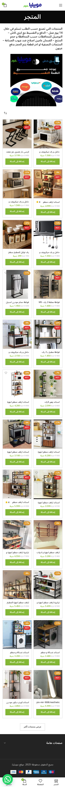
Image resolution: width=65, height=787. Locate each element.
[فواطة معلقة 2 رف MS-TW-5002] (48, 284)
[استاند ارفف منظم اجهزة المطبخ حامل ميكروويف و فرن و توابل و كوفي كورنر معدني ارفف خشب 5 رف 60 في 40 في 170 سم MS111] (48, 183)
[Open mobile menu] (60, 5)
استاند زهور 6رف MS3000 (52, 403)
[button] (48, 161)
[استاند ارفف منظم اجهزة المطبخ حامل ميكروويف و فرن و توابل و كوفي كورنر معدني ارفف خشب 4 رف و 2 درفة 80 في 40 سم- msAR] (48, 434)
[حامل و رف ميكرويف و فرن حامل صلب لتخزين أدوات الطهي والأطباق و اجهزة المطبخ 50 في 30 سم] (48, 134)
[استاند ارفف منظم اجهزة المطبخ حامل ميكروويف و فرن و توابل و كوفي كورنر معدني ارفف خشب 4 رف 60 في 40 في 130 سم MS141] (48, 484)
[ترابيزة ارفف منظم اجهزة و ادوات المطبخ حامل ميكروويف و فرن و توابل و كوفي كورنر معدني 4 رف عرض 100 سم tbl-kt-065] (17, 534)
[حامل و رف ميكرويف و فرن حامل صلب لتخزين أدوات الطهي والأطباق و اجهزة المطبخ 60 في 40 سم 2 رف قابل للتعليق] (17, 334)
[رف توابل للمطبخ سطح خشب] (17, 234)
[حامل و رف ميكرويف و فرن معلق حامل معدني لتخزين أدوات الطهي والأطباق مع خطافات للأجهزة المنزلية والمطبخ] (48, 234)
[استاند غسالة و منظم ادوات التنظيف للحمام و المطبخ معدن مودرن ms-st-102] (48, 634)
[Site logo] (32, 5)
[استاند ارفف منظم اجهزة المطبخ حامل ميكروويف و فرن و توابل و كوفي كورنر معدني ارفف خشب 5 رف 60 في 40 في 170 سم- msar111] (17, 384)
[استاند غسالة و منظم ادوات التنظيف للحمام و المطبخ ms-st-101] (17, 634)
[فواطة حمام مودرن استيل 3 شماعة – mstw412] (17, 284)
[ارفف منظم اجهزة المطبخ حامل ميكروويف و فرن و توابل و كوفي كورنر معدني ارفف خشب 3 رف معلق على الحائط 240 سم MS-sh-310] (17, 584)
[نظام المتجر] (5, 113)
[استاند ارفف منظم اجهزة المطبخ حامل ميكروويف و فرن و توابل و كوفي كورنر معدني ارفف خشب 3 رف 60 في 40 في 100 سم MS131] (17, 434)
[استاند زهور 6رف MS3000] (48, 384)
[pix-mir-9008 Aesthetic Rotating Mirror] (48, 684)
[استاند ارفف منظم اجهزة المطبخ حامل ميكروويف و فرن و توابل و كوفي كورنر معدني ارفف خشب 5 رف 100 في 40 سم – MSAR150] (17, 484)
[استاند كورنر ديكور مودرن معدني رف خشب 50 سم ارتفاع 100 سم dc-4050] (17, 684)
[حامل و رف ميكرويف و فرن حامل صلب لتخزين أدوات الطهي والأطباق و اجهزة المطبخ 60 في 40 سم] (17, 183)
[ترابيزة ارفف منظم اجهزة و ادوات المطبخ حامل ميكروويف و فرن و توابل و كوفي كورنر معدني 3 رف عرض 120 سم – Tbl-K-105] (48, 584)
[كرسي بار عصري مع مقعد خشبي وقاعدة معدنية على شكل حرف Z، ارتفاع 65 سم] (17, 134)
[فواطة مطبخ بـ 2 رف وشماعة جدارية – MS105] (48, 334)
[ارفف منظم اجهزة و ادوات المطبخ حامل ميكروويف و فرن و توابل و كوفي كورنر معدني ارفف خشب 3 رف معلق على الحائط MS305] (48, 534)
